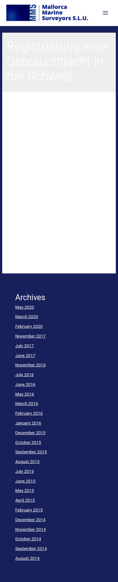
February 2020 (28, 326)
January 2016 (28, 422)
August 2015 (27, 461)
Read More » (19, 262)
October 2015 (28, 442)
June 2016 (25, 384)
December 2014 (30, 519)
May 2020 (24, 307)
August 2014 (27, 558)
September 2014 (31, 548)
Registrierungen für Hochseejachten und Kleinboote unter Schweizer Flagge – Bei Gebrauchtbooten (55, 129)
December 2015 (30, 432)
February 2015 (28, 509)
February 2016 (28, 413)
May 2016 (24, 393)
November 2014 (30, 529)
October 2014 (28, 538)
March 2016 (26, 403)
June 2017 (25, 355)
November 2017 (30, 335)
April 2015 (25, 500)
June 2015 (25, 480)
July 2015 (24, 471)
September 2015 (31, 451)
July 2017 (24, 345)
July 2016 (24, 374)
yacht (12, 164)
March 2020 (26, 316)
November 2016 (30, 364)
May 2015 (24, 490)
